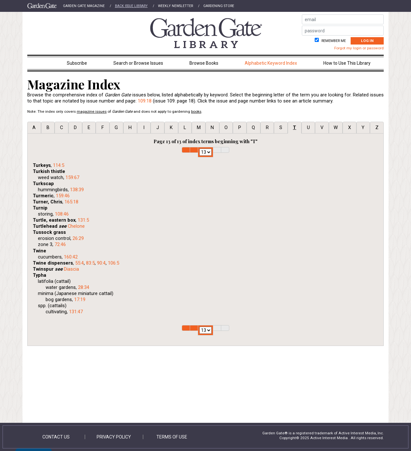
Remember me (333, 41)
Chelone (76, 226)
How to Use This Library (347, 63)
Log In (367, 40)
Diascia (71, 269)
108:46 (62, 214)
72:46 (60, 244)
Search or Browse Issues (138, 63)
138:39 (77, 190)
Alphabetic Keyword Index (271, 63)
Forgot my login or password (359, 48)
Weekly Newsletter (175, 6)
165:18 (71, 202)
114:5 (58, 165)
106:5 (113, 263)
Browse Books (203, 63)
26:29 (78, 238)
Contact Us (56, 437)
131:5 (83, 220)
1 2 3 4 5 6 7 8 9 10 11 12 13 (205, 152)
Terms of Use (171, 437)
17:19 (79, 299)
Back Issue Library (131, 6)
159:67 (72, 177)
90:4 (101, 263)
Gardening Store (218, 6)
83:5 (90, 263)
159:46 (63, 196)
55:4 (79, 263)
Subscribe (77, 63)
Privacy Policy (114, 437)
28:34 (83, 287)
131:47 (76, 312)
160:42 (71, 257)
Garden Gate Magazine (84, 6)
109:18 (145, 101)
